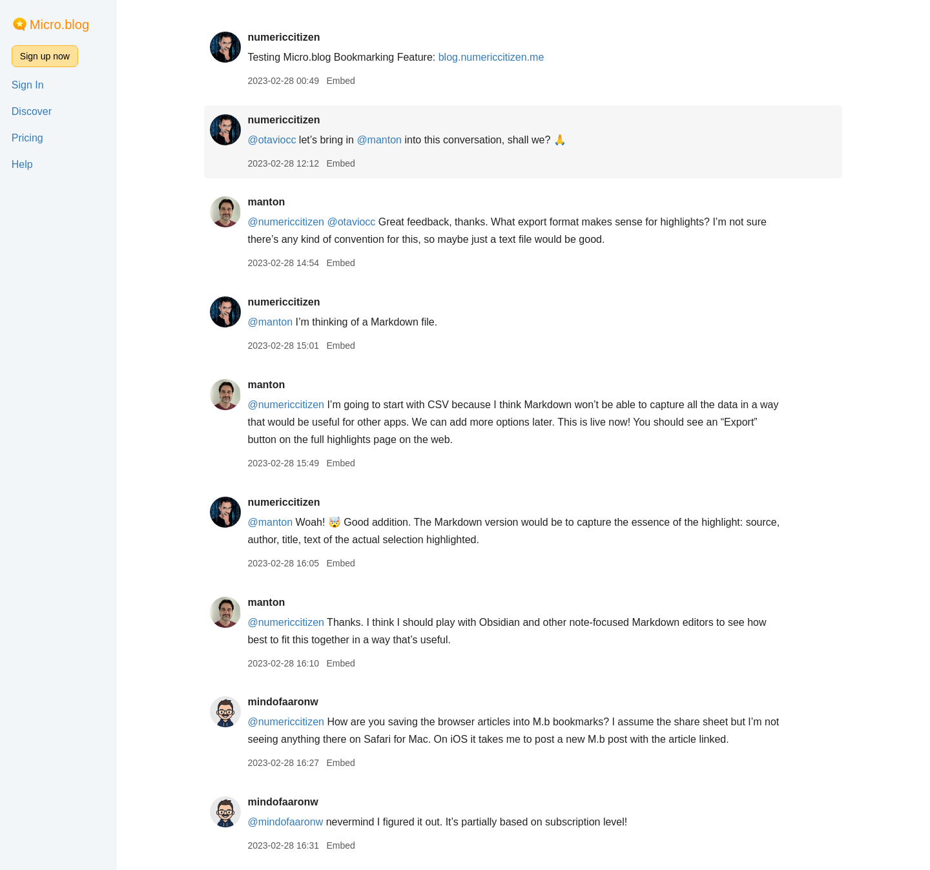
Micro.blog (59, 24)
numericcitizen (283, 37)
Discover (32, 111)
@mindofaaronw (285, 821)
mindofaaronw (282, 701)
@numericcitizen (285, 221)
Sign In (28, 84)
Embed (340, 81)
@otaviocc (271, 139)
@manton (379, 139)
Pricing (27, 137)
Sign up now (45, 56)
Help (22, 164)
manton (266, 201)
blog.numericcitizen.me (491, 57)
